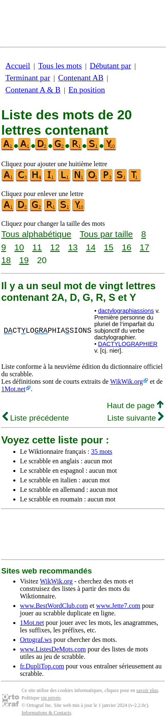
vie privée (51, 698)
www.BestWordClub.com (54, 605)
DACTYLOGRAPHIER (127, 344)
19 (24, 260)
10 (19, 247)
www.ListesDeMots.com (53, 649)
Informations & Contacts (46, 713)
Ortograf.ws (36, 639)
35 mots (101, 451)
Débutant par (110, 65)
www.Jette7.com (118, 605)
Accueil (17, 65)
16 (126, 247)
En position (86, 89)
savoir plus (147, 690)
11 (37, 247)
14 (90, 247)
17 (144, 247)
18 (6, 260)
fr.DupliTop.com (42, 666)
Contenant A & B (33, 89)
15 (108, 247)
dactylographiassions (126, 310)
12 (55, 247)
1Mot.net (13, 388)
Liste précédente (35, 418)
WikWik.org (126, 381)
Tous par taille (106, 234)
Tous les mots (60, 65)
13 (73, 247)
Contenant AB (80, 77)
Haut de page (135, 405)
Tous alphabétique (36, 234)
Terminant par (27, 77)
